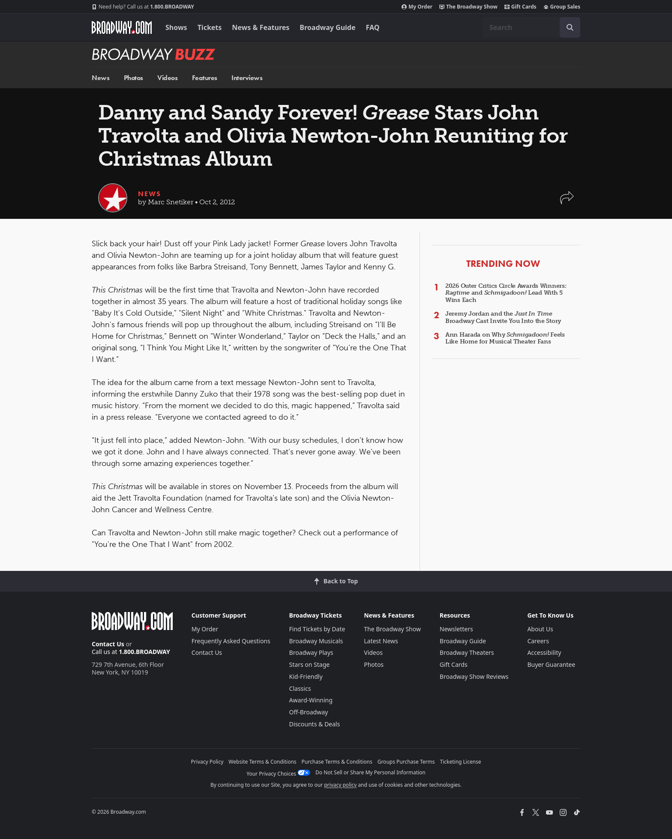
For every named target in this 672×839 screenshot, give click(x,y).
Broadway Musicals (316, 641)
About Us (540, 629)
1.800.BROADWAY (143, 6)
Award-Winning (311, 700)
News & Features (260, 27)
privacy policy (340, 784)
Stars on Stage (309, 664)
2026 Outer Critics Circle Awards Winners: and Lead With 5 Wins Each (506, 293)
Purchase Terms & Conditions (337, 761)
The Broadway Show (468, 6)
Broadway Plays (311, 652)
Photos (133, 78)
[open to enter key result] (570, 27)
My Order (417, 6)
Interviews (246, 78)
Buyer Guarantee (551, 664)
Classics (300, 688)
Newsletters (456, 629)
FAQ (373, 27)
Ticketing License (460, 761)
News (100, 78)
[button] (567, 202)
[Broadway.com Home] (122, 27)
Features (204, 78)
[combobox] (531, 27)
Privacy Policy (207, 761)
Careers (538, 641)
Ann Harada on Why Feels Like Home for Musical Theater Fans (505, 338)
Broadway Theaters (467, 652)
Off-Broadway (308, 712)
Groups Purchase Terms (406, 761)
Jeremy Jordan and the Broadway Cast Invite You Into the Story (503, 317)
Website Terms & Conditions (262, 761)
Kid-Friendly (306, 676)
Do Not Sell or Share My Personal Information (370, 772)
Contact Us (108, 644)
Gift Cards (520, 6)
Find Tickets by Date (317, 629)
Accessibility (544, 652)
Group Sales (561, 6)
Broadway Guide (327, 27)
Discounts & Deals (314, 724)
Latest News (381, 641)
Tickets (210, 27)
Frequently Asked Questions (231, 641)
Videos (167, 78)
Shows (176, 27)
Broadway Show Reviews (474, 676)
